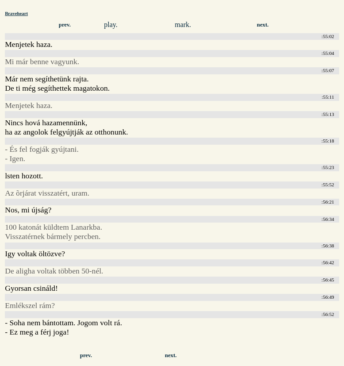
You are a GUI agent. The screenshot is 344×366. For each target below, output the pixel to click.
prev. (65, 25)
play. (111, 24)
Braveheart (16, 13)
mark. (183, 24)
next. (263, 25)
